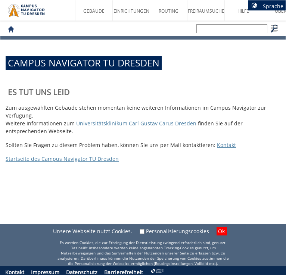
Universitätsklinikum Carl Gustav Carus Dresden (136, 123)
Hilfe (243, 11)
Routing (168, 11)
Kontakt (226, 145)
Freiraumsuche (206, 11)
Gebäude (94, 11)
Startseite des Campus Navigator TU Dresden (34, 13)
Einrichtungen (131, 11)
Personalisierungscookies (177, 231)
